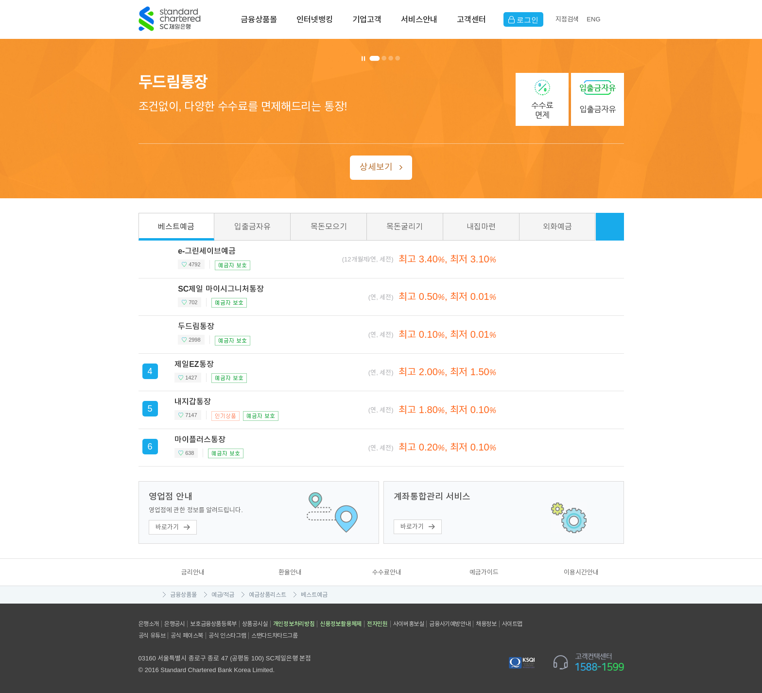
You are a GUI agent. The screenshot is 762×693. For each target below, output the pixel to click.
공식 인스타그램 (227, 635)
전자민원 (377, 624)
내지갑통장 (192, 402)
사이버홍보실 (408, 624)
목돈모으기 (329, 227)
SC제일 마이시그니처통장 (221, 289)
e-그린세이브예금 (207, 251)
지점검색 (567, 19)
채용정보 (486, 624)
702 (193, 302)
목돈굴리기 (404, 227)
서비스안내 (419, 19)
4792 (194, 264)
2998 (194, 340)
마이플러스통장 (199, 439)
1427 (191, 378)
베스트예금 (176, 227)
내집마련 (481, 227)
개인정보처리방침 (294, 624)
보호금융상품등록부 (213, 624)
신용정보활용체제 (341, 624)
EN (593, 19)
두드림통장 (196, 326)
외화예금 (557, 227)
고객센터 (471, 19)
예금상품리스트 (267, 594)
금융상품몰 (259, 19)
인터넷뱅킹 (314, 19)
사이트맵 (512, 624)
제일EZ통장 (193, 364)
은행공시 (174, 624)
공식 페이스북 (187, 635)
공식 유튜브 (152, 635)
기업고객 (366, 19)
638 (189, 453)
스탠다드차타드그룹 (274, 635)
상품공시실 (255, 624)
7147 (191, 415)
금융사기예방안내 (449, 624)
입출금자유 (252, 227)
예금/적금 (222, 594)
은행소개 (149, 624)
